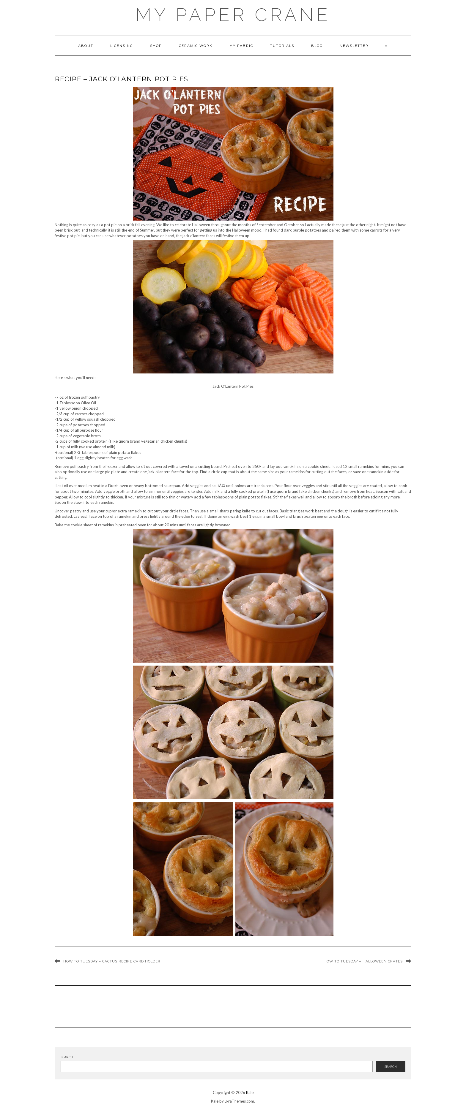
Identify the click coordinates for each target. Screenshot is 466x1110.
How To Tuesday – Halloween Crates (363, 961)
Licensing (121, 46)
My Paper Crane (233, 14)
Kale (250, 1092)
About (85, 46)
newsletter (354, 46)
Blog (317, 46)
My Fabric (241, 46)
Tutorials (282, 46)
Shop (156, 46)
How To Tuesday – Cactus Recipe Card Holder (111, 961)
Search (67, 1057)
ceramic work (195, 46)
